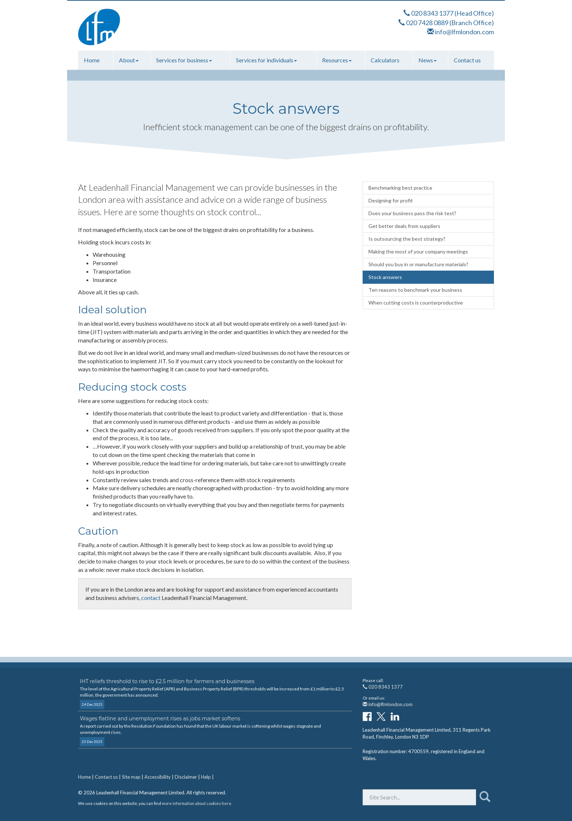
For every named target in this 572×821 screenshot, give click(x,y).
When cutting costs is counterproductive (415, 302)
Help (206, 777)
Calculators (385, 60)
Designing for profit (390, 200)
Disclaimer (186, 777)
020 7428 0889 (427, 23)
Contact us (467, 60)
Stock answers (385, 277)
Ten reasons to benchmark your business (415, 290)
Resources (337, 60)
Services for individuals (266, 60)
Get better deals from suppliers (404, 226)
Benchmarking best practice (400, 188)
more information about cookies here (196, 803)
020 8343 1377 (432, 13)
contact (151, 597)
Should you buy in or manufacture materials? (418, 264)
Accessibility (157, 777)
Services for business (184, 60)
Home (92, 60)
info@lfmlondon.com (464, 32)
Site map (131, 777)
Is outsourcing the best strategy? (406, 239)
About (129, 60)
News (427, 60)
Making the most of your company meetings (418, 251)
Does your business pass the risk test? (412, 213)
